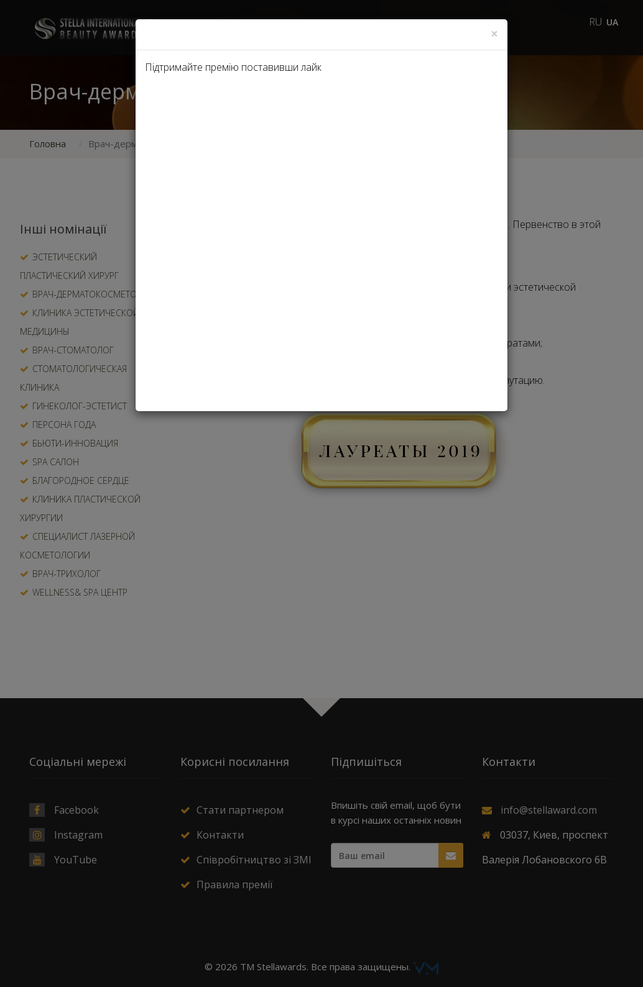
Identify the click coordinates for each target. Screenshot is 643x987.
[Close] (494, 33)
